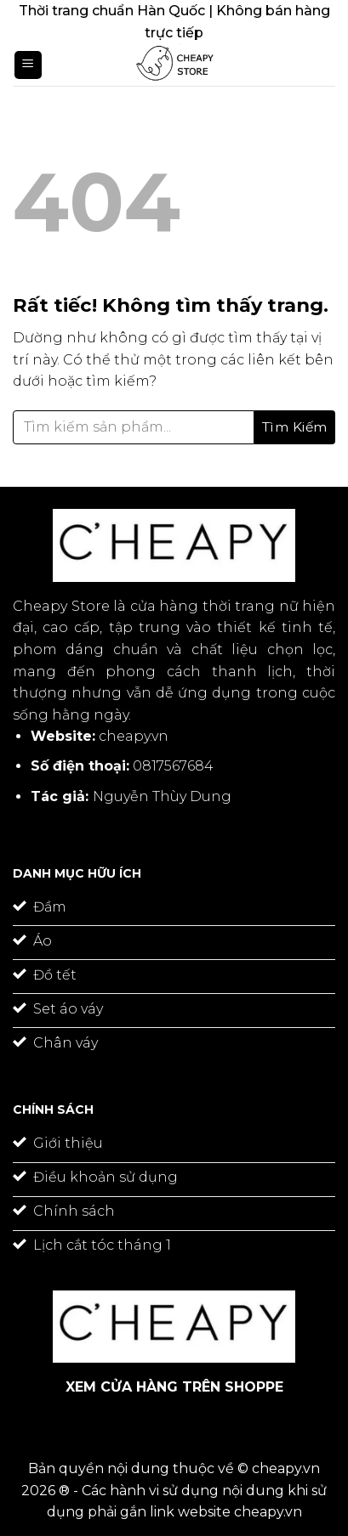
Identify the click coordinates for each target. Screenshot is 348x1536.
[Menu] (28, 65)
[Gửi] (294, 427)
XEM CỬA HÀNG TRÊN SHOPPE (174, 1387)
